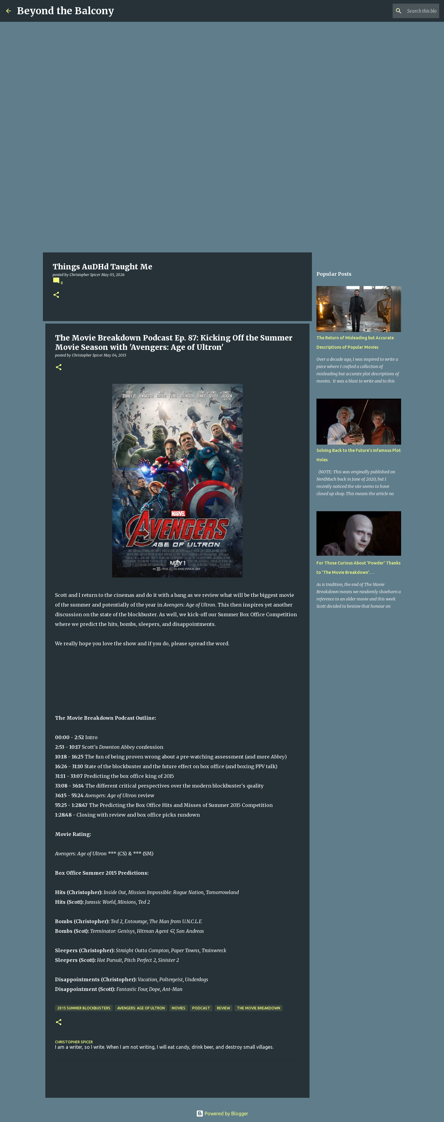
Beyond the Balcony (65, 11)
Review (223, 1008)
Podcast (201, 1008)
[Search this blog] (407, 11)
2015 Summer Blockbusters (83, 1008)
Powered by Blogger (222, 1113)
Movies (178, 1008)
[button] (56, 295)
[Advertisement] (222, 207)
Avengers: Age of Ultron (141, 1008)
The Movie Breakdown (258, 1008)
